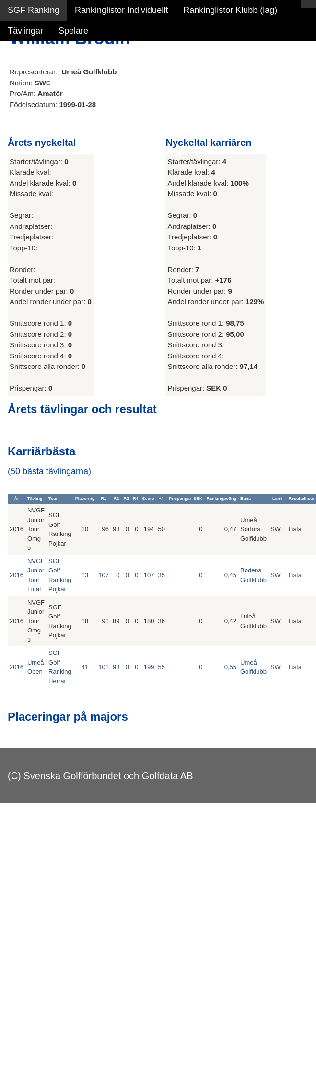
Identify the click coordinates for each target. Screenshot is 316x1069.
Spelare (73, 31)
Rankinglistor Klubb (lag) (230, 10)
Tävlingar (25, 31)
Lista (295, 529)
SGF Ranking (33, 10)
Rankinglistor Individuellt (121, 10)
